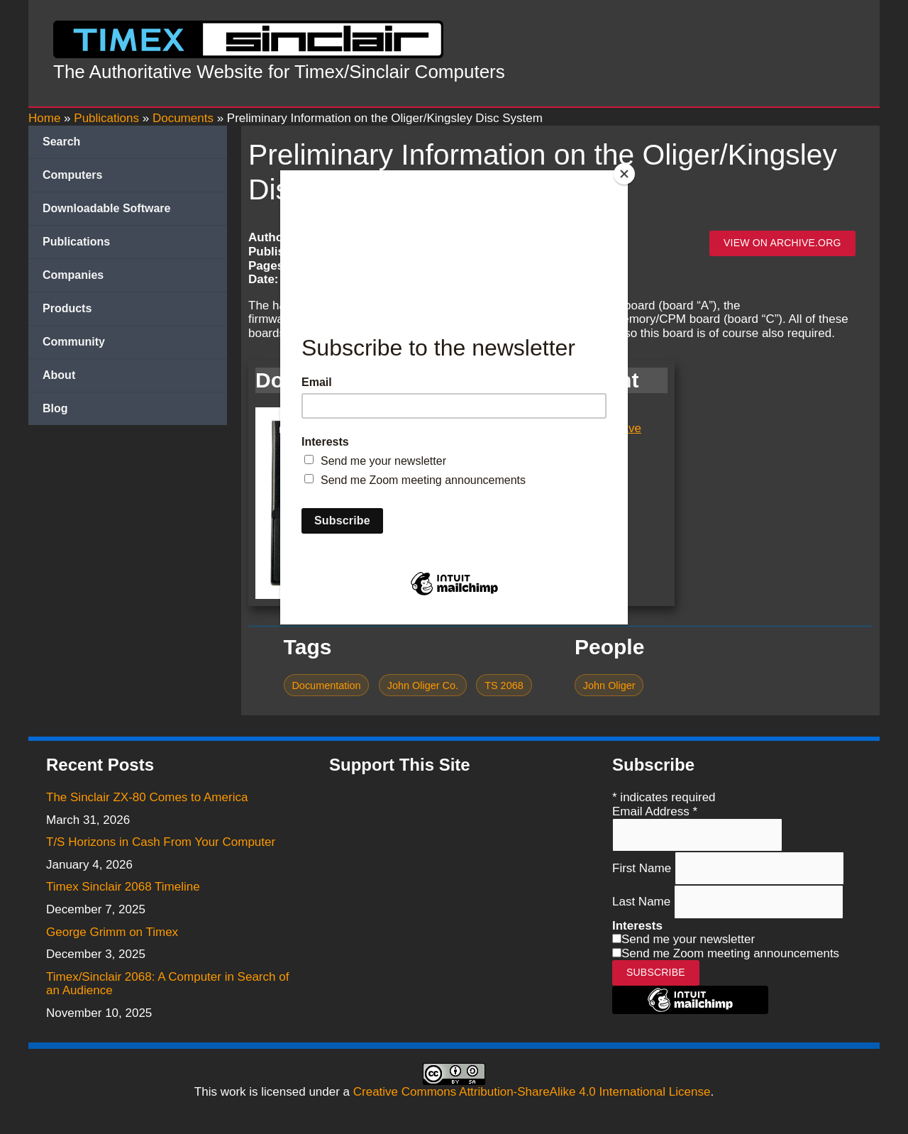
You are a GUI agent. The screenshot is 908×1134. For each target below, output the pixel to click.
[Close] (624, 174)
